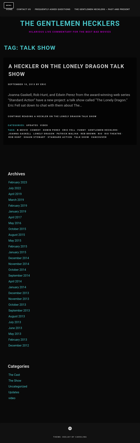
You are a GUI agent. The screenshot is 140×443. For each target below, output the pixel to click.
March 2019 (16, 200)
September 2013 (19, 310)
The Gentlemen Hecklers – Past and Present (102, 9)
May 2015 (14, 240)
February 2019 (17, 205)
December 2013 (18, 293)
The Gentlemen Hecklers (70, 23)
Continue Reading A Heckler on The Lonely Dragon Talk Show (52, 116)
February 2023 (17, 182)
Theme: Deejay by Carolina (70, 437)
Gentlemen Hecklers (103, 130)
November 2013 (18, 299)
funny (81, 130)
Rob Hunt (15, 137)
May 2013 (14, 334)
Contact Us (24, 9)
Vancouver (99, 137)
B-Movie (22, 130)
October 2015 (17, 229)
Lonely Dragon (44, 133)
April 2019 (15, 194)
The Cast (14, 375)
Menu (9, 5)
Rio (100, 133)
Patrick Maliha (68, 133)
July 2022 (14, 188)
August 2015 (16, 235)
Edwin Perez (51, 130)
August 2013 (16, 316)
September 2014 (19, 275)
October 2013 (17, 304)
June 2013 (15, 328)
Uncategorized (17, 386)
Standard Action (60, 137)
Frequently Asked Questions (52, 9)
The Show (14, 380)
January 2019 (17, 211)
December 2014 (18, 258)
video (44, 125)
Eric (43, 84)
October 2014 (17, 269)
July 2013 (14, 322)
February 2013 (17, 339)
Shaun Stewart (35, 137)
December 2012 (18, 345)
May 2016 (14, 223)
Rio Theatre (112, 133)
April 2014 (15, 281)
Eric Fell (69, 130)
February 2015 (17, 246)
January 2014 (17, 287)
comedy (35, 130)
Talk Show (81, 137)
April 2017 (15, 217)
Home (9, 9)
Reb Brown (88, 133)
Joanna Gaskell (19, 133)
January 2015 (17, 252)
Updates (32, 125)
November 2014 (18, 264)
